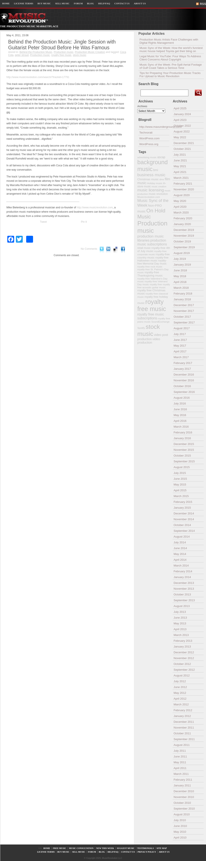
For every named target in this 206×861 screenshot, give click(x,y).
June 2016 (180, 409)
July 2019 (180, 258)
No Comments (89, 248)
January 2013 (182, 646)
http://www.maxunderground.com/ (154, 126)
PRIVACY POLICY (147, 852)
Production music (63, 52)
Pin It (84, 221)
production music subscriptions (152, 242)
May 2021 (180, 166)
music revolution (158, 193)
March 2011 (181, 773)
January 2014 (182, 577)
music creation (158, 186)
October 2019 (182, 241)
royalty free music (61, 55)
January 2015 (182, 507)
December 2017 (184, 305)
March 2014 (181, 565)
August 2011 (182, 745)
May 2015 (180, 484)
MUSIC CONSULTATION (81, 848)
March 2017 (181, 357)
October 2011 (182, 733)
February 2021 (183, 183)
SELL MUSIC (62, 3)
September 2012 (184, 669)
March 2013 (181, 635)
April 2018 (180, 282)
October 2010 (182, 802)
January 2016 (182, 438)
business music (151, 175)
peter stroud (22, 55)
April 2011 (180, 768)
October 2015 (182, 455)
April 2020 (180, 206)
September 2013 (184, 600)
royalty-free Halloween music (152, 259)
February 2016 (183, 432)
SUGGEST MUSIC (126, 848)
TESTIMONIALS (145, 848)
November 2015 (184, 449)
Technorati (146, 132)
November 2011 (184, 727)
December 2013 (184, 583)
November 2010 (184, 797)
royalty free (156, 284)
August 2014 (182, 536)
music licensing (150, 190)
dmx (161, 179)
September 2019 (184, 247)
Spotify (141, 327)
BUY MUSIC (44, 3)
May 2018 (180, 276)
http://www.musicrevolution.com (95, 207)
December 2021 (184, 143)
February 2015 (183, 501)
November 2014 (184, 519)
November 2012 (184, 658)
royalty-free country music (153, 256)
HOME (6, 3)
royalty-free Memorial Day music (152, 262)
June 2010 (180, 826)
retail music (144, 247)
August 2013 (182, 606)
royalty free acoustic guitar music (153, 286)
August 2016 (182, 397)
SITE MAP (161, 848)
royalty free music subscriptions (150, 316)
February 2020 (183, 218)
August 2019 (182, 253)
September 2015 (184, 461)
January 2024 (182, 114)
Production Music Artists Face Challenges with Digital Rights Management (168, 41)
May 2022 (180, 137)
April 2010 (180, 837)
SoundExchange (160, 321)
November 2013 (184, 588)
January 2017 (182, 368)
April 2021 (180, 172)
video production (148, 340)
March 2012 (181, 704)
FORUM (78, 3)
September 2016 (184, 392)
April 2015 (180, 490)
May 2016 (180, 415)
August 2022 (182, 131)
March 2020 (181, 212)
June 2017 (180, 339)
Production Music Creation (90, 52)
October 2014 (182, 525)
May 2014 (180, 554)
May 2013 (180, 623)
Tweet (43, 221)
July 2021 (180, 154)
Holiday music (154, 183)
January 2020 (182, 224)
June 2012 (180, 687)
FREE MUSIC (59, 848)
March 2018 (181, 287)
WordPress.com (149, 138)
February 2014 (183, 571)
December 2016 (184, 374)
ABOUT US (140, 3)
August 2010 (182, 814)
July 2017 (180, 334)
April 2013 (180, 629)
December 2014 (184, 513)
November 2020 (184, 189)
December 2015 (184, 444)
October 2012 (182, 664)
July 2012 (180, 681)
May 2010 (180, 831)
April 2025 (180, 108)
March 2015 (181, 496)
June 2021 (180, 160)
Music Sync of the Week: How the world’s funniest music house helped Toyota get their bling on (171, 49)
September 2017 (184, 322)
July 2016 (180, 403)
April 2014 (180, 559)
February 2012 (183, 710)
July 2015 (180, 473)
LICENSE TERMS (23, 3)
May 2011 (180, 762)
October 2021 (182, 148)
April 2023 (180, 120)
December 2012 (184, 652)
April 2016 (180, 420)
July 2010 (180, 820)
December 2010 (184, 791)
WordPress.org (148, 144)
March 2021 (181, 177)
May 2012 (180, 692)
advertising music (147, 157)
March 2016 (181, 426)
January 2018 (182, 299)
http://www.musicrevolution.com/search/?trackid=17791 (37, 77)
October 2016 (182, 386)
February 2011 (183, 779)
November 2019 (184, 235)
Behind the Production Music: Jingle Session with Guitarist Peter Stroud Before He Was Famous (62, 44)
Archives (142, 106)
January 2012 (182, 716)
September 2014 (184, 530)
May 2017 (180, 345)
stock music (79, 55)
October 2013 (182, 594)
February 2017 (183, 363)
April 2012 (180, 698)
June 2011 (180, 756)
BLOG (90, 3)
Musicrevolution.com (148, 196)
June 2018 (180, 270)
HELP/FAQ (104, 3)
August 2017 (182, 328)
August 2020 (182, 195)
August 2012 (182, 675)
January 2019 (182, 264)
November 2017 (184, 311)
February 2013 (183, 640)
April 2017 (180, 351)
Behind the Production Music (36, 52)
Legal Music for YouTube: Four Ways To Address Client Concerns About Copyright (170, 58)
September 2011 (184, 739)
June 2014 (180, 548)
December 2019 (184, 229)
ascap (161, 157)
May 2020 (180, 201)
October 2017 (182, 316)
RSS (203, 4)
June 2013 (180, 617)
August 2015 (182, 467)
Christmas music (148, 179)
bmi (155, 170)
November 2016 (184, 380)
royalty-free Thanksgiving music (150, 274)
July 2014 (180, 542)
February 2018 (183, 293)
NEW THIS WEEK (105, 848)
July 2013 (180, 611)
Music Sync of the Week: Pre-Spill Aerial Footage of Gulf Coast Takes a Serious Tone (170, 66)
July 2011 (180, 750)
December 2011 (184, 721)
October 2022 (182, 125)
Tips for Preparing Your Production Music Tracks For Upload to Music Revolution (170, 74)
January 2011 (182, 785)
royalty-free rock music (149, 266)
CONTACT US (122, 3)
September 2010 (184, 808)
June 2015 (180, 478)
